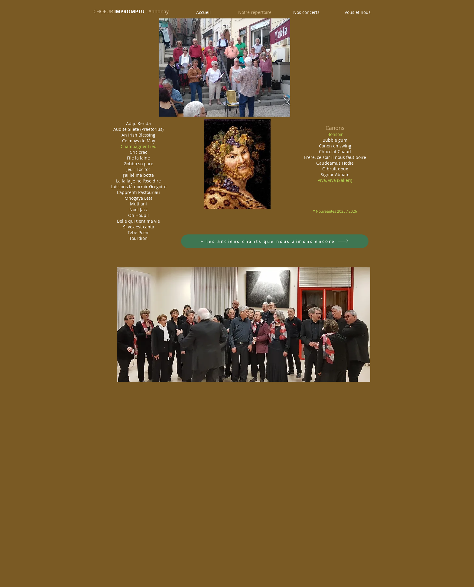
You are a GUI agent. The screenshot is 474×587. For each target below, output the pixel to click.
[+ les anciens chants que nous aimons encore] (274, 241)
